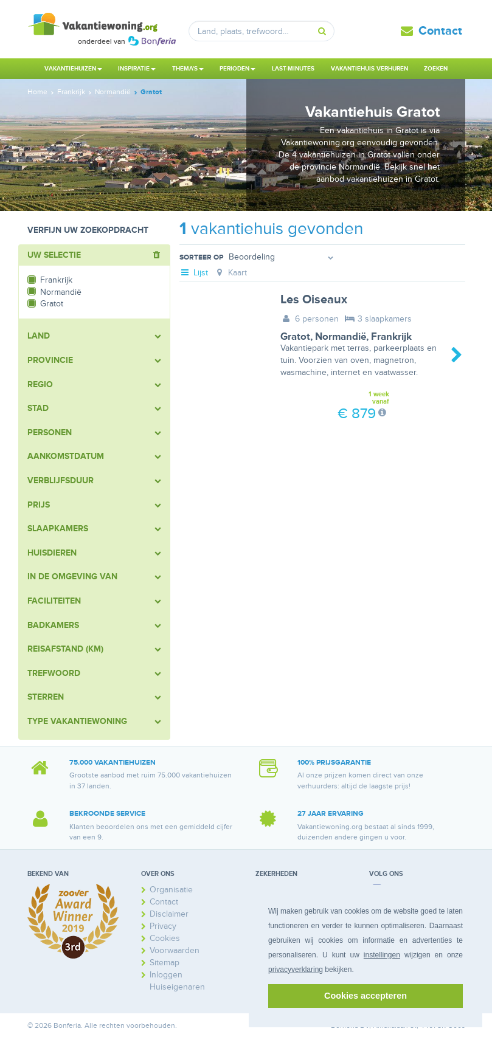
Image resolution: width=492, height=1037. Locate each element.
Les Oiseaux (313, 299)
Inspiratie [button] (137, 68)
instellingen (382, 955)
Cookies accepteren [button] (365, 996)
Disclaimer (169, 914)
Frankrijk (391, 337)
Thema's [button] (188, 68)
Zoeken (436, 68)
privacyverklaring (295, 969)
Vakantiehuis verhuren (369, 68)
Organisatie (171, 889)
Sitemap (164, 962)
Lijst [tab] (194, 272)
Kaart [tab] (230, 272)
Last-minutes (293, 68)
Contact (440, 31)
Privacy (163, 926)
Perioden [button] (237, 68)
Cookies (165, 938)
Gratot (295, 337)
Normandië (340, 337)
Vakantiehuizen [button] (73, 68)
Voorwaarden (174, 950)
